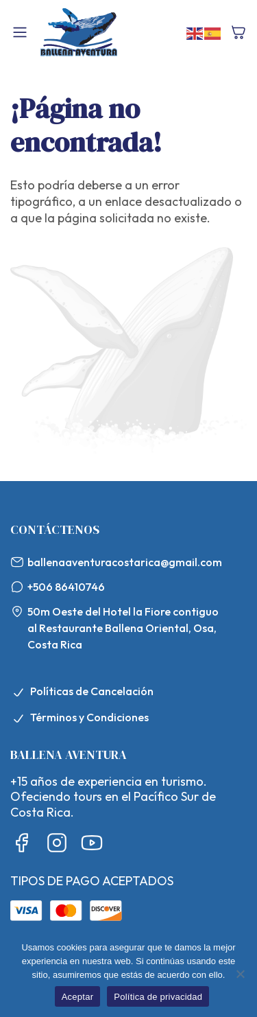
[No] (240, 974)
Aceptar (78, 997)
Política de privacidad (158, 997)
